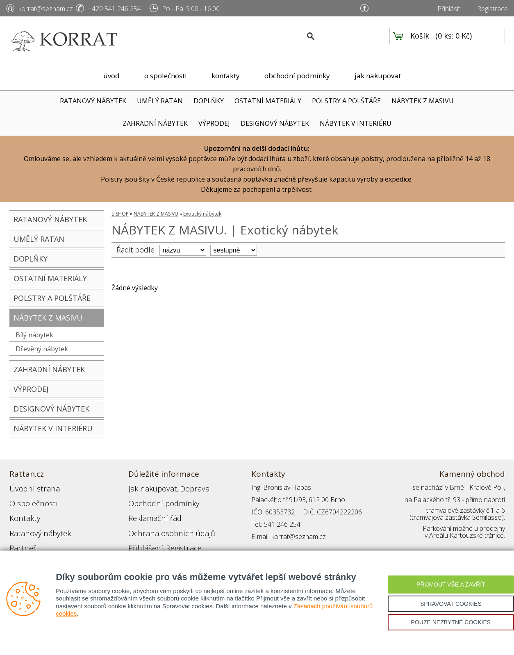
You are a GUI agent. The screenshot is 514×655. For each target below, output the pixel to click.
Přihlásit (448, 8)
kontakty (226, 75)
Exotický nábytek (202, 213)
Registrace (492, 8)
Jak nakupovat (148, 487)
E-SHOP (120, 213)
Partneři (21, 536)
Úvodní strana (29, 487)
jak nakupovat (378, 75)
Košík (419, 41)
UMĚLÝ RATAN (160, 100)
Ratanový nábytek (35, 524)
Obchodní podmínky (157, 499)
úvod (111, 75)
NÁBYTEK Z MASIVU (422, 100)
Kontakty (22, 511)
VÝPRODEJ (214, 123)
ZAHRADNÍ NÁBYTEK (155, 123)
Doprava (184, 487)
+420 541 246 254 (114, 8)
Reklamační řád (150, 511)
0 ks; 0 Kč (454, 41)
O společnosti (29, 499)
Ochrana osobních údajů (164, 524)
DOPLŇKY (208, 100)
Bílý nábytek (34, 334)
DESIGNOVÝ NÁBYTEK (275, 123)
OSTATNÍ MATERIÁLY (267, 100)
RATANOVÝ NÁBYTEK (93, 100)
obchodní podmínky (297, 75)
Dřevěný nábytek (42, 348)
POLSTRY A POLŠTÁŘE (346, 100)
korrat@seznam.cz (45, 8)
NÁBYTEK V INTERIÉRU (355, 123)
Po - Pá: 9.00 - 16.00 (191, 8)
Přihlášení (142, 536)
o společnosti (165, 75)
